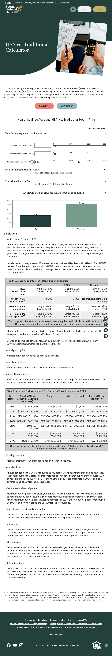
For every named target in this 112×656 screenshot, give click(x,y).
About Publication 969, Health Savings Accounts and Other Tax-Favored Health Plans (53, 342)
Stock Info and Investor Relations (80, 626)
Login (87, 9)
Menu (100, 9)
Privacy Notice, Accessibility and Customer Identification (76, 623)
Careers (72, 620)
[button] (56, 133)
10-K (35, 626)
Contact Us (30, 620)
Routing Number (57, 620)
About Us (82, 620)
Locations (42, 620)
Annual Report (23, 626)
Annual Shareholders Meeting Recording (28, 623)
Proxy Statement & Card (51, 626)
